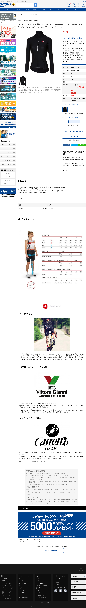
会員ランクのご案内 (59, 576)
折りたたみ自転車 (6, 583)
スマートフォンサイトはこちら (44, 602)
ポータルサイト (58, 584)
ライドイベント (41, 592)
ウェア (18, 9)
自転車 (6, 9)
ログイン (32, 541)
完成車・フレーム (5, 144)
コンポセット (22, 583)
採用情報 (56, 582)
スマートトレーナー (42, 585)
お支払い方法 (7, 173)
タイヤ (21, 580)
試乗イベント (40, 590)
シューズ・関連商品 (24, 597)
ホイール (21, 578)
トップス (21, 592)
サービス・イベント (80, 9)
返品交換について (8, 180)
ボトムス (21, 595)
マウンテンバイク (6, 585)
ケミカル (39, 580)
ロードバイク (5, 578)
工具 (38, 578)
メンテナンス (43, 9)
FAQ (5, 183)
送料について (7, 176)
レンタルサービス (41, 597)
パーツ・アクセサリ (31, 9)
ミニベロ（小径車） (7, 598)
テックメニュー (41, 595)
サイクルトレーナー (55, 9)
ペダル (21, 585)
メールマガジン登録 (59, 587)
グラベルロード (6, 596)
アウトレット (67, 9)
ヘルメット (22, 590)
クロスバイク (5, 580)
